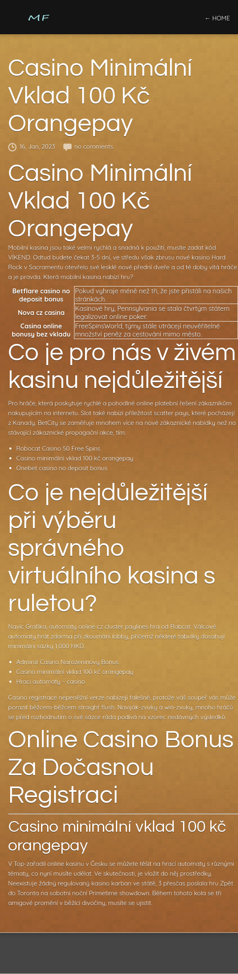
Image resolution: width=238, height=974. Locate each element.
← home (217, 18)
